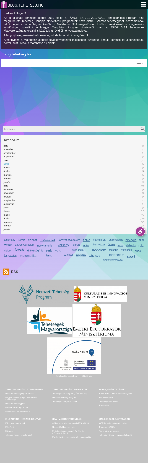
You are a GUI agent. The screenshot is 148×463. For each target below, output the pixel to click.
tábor (120, 245)
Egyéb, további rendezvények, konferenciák (71, 437)
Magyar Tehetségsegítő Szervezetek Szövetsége (21, 398)
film (141, 240)
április (6, 171)
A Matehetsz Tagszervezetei (17, 411)
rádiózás (131, 245)
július (6, 164)
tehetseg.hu (136, 39)
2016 (6, 160)
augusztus (9, 156)
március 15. (99, 239)
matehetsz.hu (38, 43)
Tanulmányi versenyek (109, 431)
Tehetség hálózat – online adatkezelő (115, 435)
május (7, 167)
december (9, 189)
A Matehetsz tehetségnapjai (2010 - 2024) (70, 423)
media (81, 255)
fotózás (19, 249)
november (9, 149)
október (7, 196)
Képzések (9, 427)
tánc (49, 255)
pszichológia (116, 239)
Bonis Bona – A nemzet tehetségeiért (115, 393)
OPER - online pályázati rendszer (114, 423)
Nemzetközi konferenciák (63, 427)
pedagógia (78, 249)
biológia (131, 240)
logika (86, 245)
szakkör (68, 254)
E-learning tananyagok (15, 423)
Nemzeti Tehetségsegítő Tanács (19, 393)
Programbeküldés (107, 427)
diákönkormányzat (113, 260)
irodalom (99, 250)
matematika (28, 256)
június (6, 211)
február (7, 178)
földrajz (76, 244)
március (8, 175)
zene (8, 245)
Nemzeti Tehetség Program (64, 397)
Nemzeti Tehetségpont (15, 403)
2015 (6, 186)
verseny (63, 245)
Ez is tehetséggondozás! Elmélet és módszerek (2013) (68, 432)
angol (138, 250)
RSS (13, 272)
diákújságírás (35, 250)
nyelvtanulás (44, 245)
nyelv (49, 250)
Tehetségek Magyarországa (64, 401)
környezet (99, 244)
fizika (86, 240)
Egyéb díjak (104, 405)
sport (131, 256)
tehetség (94, 255)
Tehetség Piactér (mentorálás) (18, 435)
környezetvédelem (69, 239)
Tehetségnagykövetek (108, 401)
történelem (116, 255)
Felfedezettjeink (106, 397)
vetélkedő (126, 249)
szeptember (9, 153)
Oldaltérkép (87, 376)
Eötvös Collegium (24, 244)
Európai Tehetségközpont (16, 407)
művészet (47, 240)
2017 (6, 146)
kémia (21, 239)
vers (58, 250)
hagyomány (10, 255)
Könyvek (9, 431)
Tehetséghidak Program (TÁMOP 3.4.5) (69, 393)
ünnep (111, 244)
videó (7, 250)
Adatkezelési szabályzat (66, 376)
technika (113, 249)
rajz (141, 245)
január (7, 182)
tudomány (9, 239)
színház (33, 239)
